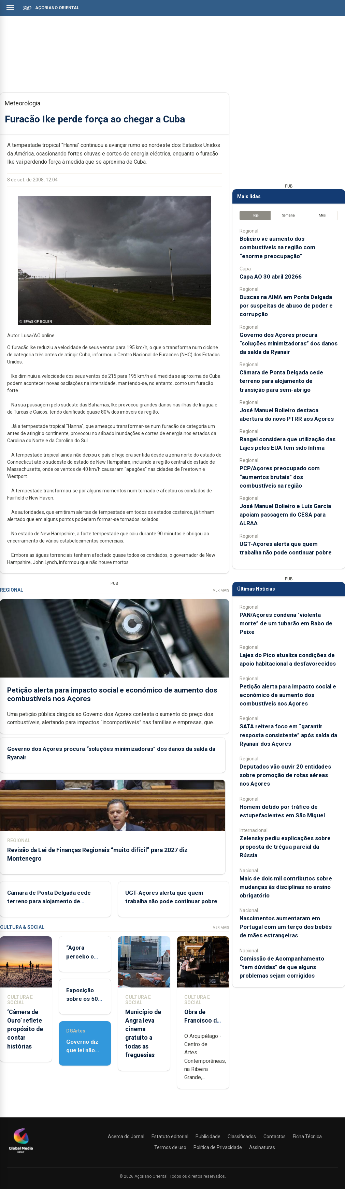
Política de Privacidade (217, 1147)
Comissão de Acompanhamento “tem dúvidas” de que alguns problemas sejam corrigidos (282, 967)
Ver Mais (221, 590)
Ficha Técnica (307, 1136)
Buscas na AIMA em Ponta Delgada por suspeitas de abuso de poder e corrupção (286, 305)
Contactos (274, 1136)
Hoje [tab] (255, 215)
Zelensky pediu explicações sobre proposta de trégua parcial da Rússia (285, 847)
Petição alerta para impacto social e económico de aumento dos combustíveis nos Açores (288, 695)
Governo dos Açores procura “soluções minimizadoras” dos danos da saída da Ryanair (288, 343)
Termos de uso (170, 1147)
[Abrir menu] (10, 7)
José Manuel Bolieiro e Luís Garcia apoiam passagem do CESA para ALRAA (285, 514)
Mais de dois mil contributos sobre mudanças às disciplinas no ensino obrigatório (286, 887)
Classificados (242, 1136)
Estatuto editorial (170, 1136)
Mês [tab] (322, 215)
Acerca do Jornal (126, 1136)
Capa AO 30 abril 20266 (271, 276)
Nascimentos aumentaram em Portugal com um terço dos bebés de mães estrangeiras (286, 927)
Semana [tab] (288, 215)
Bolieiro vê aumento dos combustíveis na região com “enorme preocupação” (277, 247)
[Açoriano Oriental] (20, 1154)
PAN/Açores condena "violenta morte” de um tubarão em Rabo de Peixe (286, 623)
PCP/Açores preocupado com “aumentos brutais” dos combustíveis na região (280, 477)
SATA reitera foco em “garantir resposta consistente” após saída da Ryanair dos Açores (288, 735)
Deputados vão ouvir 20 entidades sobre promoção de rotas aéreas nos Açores (285, 775)
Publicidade (208, 1136)
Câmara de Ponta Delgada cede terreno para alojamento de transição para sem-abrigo (49, 901)
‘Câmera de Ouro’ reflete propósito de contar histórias (25, 1029)
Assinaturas (262, 1147)
